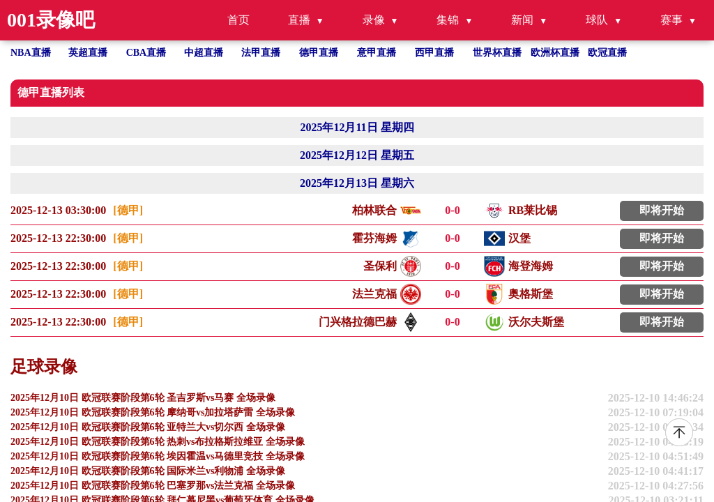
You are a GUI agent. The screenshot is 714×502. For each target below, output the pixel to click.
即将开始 (661, 210)
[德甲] (128, 210)
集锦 (447, 20)
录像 (374, 20)
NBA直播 (30, 52)
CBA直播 (146, 52)
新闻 (522, 20)
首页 (238, 20)
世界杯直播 (497, 52)
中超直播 (203, 52)
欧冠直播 (607, 52)
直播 (299, 20)
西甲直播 (434, 52)
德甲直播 (318, 52)
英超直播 (87, 52)
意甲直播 (376, 52)
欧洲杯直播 (555, 52)
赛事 (671, 20)
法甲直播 (260, 52)
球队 (597, 20)
